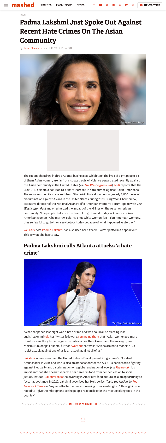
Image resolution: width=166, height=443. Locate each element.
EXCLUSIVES (64, 5)
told (46, 336)
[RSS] (133, 6)
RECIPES (46, 5)
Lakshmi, (30, 358)
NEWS (81, 5)
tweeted (76, 346)
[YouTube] (100, 6)
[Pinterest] (120, 6)
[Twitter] (107, 6)
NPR (117, 185)
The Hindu (122, 367)
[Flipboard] (126, 6)
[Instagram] (113, 6)
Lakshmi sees (54, 377)
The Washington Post (98, 185)
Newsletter (149, 5)
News (23, 15)
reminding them (88, 336)
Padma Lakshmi (52, 230)
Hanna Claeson (31, 48)
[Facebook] (94, 6)
